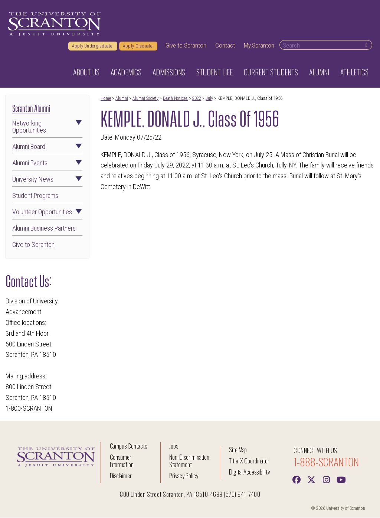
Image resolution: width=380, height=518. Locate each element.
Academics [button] (126, 72)
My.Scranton (259, 45)
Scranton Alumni (31, 107)
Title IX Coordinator (249, 461)
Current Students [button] (271, 72)
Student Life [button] (214, 72)
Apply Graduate (138, 46)
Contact (225, 45)
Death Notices (175, 98)
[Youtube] (341, 479)
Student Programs (35, 196)
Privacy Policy (183, 475)
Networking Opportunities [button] (47, 127)
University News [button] (47, 180)
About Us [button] (86, 72)
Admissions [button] (169, 72)
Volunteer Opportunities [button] (47, 212)
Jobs (173, 446)
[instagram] (326, 479)
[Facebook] (296, 479)
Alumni (121, 98)
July (209, 98)
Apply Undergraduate (93, 46)
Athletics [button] (354, 72)
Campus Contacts (128, 446)
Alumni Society (145, 98)
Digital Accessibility (249, 472)
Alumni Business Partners (44, 229)
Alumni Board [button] (47, 147)
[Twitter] (311, 479)
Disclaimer (121, 475)
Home (106, 98)
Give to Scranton (186, 45)
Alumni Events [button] (47, 163)
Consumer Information (122, 461)
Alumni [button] (319, 72)
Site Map (238, 450)
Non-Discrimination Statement (189, 461)
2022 (196, 98)
